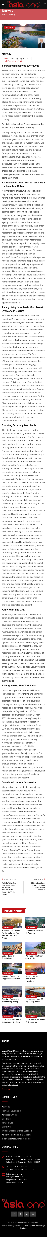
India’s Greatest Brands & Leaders (16, 1139)
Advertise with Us (9, 1115)
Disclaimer (6, 1119)
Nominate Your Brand (11, 1111)
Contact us (7, 1127)
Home (4, 14)
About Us (6, 1107)
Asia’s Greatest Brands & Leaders (16, 1135)
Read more (6, 1089)
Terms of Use (7, 1123)
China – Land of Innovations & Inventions (31, 978)
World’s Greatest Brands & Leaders (17, 1131)
